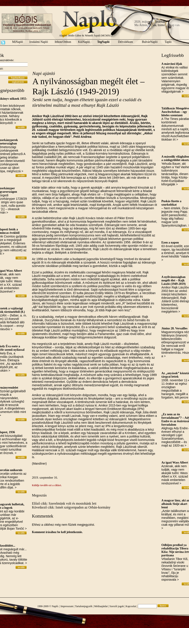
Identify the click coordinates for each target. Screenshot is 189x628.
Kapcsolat (131, 606)
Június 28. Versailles (174, 328)
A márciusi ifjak (171, 63)
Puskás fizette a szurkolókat (171, 203)
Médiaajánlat (101, 606)
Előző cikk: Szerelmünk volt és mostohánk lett (64, 503)
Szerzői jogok (117, 606)
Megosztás (39, 495)
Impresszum (67, 606)
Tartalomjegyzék (83, 606)
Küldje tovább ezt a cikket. (47, 485)
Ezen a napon (170, 242)
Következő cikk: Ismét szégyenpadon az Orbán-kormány (71, 507)
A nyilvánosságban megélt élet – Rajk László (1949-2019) (173, 280)
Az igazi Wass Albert (174, 462)
